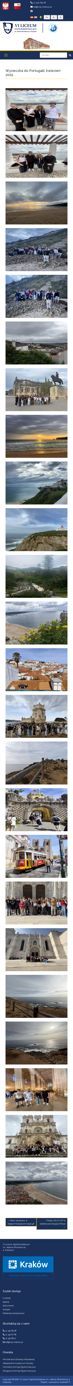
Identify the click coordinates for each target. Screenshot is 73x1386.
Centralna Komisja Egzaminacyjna (19, 1367)
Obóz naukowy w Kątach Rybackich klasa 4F (21, 1222)
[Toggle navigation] (6, 55)
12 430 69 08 (38, 2)
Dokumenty (8, 1306)
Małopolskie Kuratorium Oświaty (18, 1363)
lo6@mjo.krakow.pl (41, 7)
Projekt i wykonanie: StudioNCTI (55, 1382)
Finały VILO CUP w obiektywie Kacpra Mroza (52, 1222)
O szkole (7, 1298)
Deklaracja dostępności (14, 1313)
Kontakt (6, 1309)
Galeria (6, 1302)
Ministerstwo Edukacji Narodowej (18, 1359)
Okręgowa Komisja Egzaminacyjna (19, 1371)
